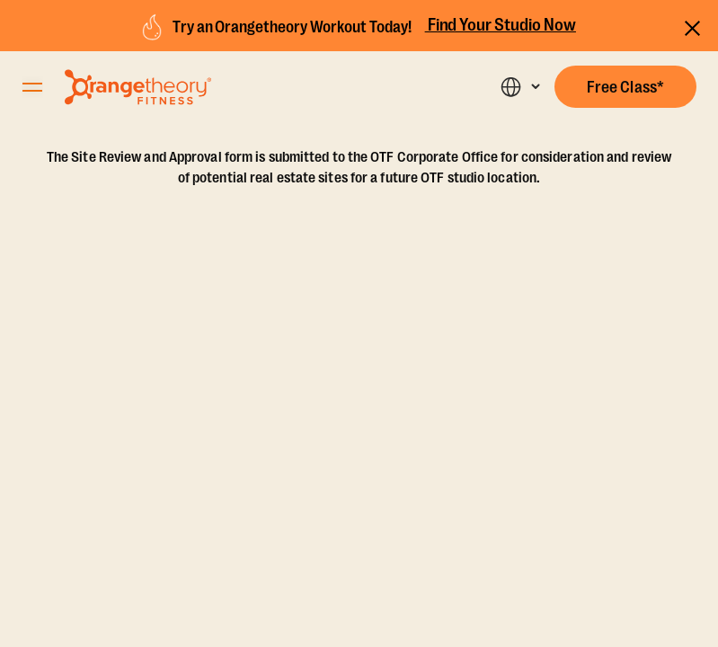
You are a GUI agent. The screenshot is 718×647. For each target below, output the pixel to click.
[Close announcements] (692, 25)
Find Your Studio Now (500, 25)
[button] (625, 87)
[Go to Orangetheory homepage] (138, 87)
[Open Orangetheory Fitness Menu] (32, 87)
